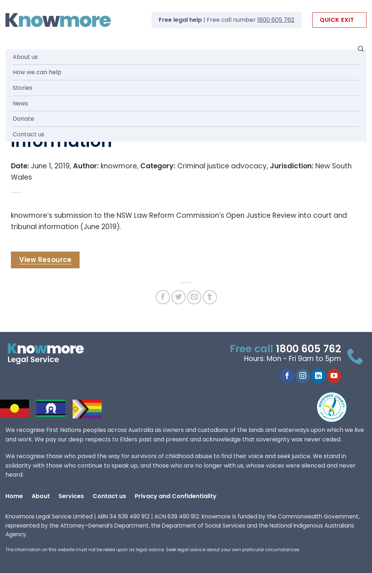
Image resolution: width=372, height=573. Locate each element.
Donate (23, 119)
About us (25, 57)
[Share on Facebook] (163, 297)
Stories (22, 88)
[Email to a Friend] (194, 297)
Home (14, 496)
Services (71, 496)
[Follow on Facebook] (287, 376)
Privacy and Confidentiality (176, 496)
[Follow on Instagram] (303, 376)
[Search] (361, 49)
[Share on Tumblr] (210, 297)
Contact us (28, 134)
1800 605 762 (275, 20)
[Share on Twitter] (178, 297)
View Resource (45, 259)
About (41, 496)
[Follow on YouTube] (334, 376)
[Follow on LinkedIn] (318, 376)
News (20, 103)
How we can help (37, 72)
